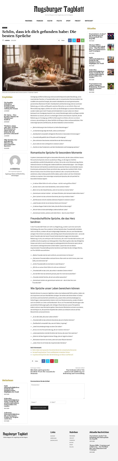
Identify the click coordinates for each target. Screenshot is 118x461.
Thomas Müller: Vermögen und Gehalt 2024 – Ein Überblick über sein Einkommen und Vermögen (97, 48)
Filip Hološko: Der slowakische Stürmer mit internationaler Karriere (10, 143)
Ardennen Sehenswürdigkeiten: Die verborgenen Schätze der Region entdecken (12, 416)
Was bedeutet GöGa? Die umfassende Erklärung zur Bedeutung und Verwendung (73, 371)
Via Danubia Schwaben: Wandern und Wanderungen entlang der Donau (11, 106)
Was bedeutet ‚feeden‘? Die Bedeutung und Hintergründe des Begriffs (97, 36)
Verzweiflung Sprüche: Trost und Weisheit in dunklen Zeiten (51, 352)
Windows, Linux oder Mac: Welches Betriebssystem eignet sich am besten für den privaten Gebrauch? (11, 130)
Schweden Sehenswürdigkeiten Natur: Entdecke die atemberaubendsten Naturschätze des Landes (11, 402)
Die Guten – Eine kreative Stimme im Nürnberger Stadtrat (11, 117)
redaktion (7, 40)
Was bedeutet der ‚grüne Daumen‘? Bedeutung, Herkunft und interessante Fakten (97, 87)
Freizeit (4, 27)
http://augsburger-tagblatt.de (14, 171)
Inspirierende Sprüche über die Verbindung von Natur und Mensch (52, 355)
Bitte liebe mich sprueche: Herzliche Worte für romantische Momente (54, 350)
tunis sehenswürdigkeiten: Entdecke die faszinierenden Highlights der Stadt (11, 389)
